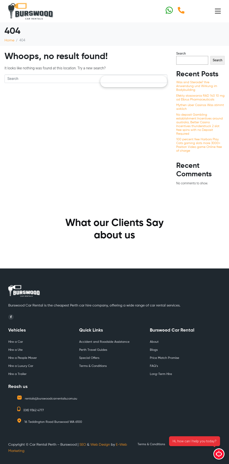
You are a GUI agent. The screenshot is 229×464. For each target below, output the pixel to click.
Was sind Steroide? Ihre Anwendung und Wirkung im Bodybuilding (196, 86)
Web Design (100, 445)
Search (181, 53)
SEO (82, 445)
